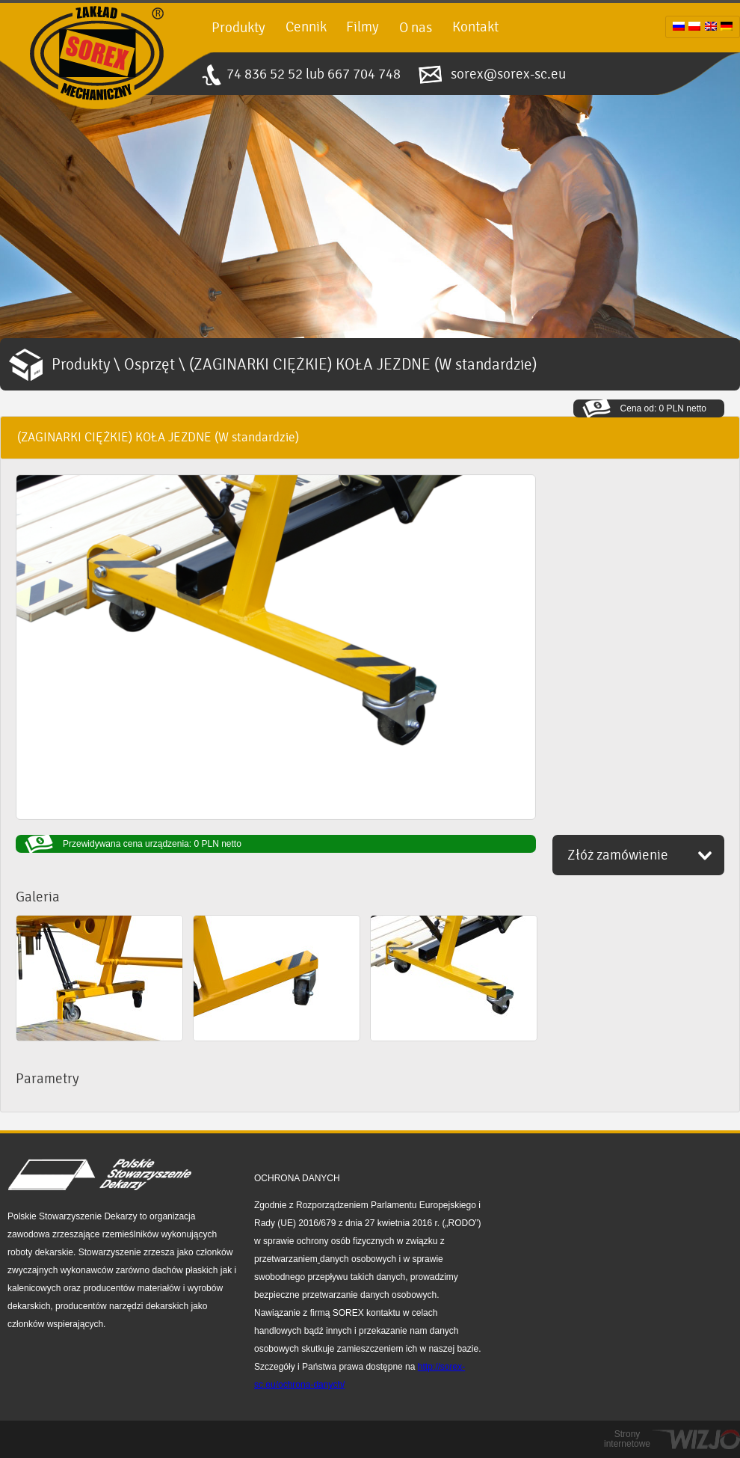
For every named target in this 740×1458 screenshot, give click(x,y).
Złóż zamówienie (617, 855)
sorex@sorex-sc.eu (508, 74)
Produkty (238, 27)
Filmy (362, 27)
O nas (415, 27)
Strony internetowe (627, 1439)
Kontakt (475, 27)
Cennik (306, 27)
